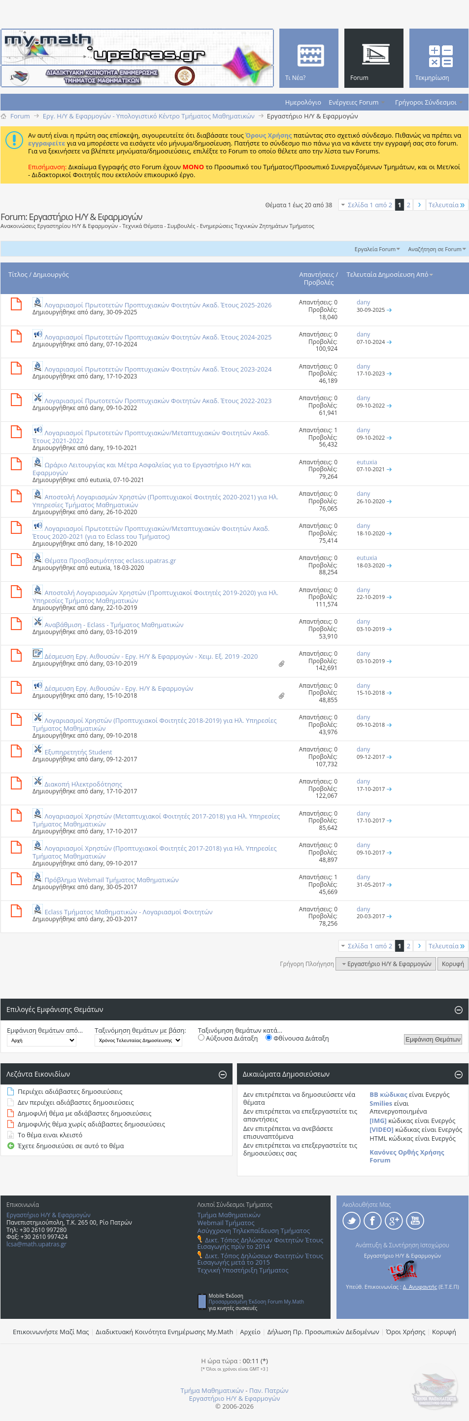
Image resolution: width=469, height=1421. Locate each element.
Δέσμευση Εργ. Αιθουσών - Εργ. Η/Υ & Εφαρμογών (118, 688)
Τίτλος (18, 274)
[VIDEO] (381, 1129)
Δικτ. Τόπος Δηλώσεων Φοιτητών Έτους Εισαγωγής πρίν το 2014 (260, 1243)
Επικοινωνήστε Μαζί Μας (51, 1331)
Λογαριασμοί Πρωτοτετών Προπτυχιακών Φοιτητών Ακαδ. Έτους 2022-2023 (157, 400)
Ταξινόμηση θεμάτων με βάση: (140, 1030)
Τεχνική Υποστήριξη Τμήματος (243, 1270)
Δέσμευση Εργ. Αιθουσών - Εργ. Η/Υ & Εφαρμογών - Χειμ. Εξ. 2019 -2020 (151, 656)
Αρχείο (250, 1331)
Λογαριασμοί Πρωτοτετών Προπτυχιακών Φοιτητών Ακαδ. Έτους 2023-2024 (157, 369)
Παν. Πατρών (269, 1390)
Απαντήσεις (317, 274)
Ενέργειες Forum (353, 102)
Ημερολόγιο (303, 102)
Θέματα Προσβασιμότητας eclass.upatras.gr (110, 560)
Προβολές (319, 282)
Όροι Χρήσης (406, 1331)
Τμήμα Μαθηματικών (229, 1214)
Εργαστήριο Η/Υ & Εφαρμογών (48, 1215)
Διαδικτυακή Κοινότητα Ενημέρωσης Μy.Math (165, 1331)
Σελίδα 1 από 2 (370, 204)
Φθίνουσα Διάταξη (297, 1038)
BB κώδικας (388, 1094)
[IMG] (378, 1120)
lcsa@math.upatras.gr (36, 1244)
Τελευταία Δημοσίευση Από (391, 274)
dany (96, 312)
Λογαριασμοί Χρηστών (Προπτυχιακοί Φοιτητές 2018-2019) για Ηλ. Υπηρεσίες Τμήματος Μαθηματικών (154, 724)
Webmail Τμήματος (226, 1222)
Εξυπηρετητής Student (78, 752)
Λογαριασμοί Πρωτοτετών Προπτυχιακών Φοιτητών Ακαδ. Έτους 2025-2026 (157, 304)
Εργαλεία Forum (375, 249)
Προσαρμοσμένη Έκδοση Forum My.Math (256, 1301)
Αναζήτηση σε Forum (435, 249)
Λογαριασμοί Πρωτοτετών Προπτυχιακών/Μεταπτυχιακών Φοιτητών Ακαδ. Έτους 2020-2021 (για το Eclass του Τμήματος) (151, 532)
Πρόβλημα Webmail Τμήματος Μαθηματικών (111, 879)
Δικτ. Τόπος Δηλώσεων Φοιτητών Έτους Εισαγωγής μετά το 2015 (260, 1259)
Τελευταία (447, 204)
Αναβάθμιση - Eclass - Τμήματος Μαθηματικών (113, 624)
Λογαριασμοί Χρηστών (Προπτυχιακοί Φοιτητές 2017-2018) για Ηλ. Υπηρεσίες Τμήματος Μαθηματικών (154, 852)
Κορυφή (453, 964)
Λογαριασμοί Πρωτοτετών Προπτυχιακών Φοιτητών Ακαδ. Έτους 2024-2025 (157, 337)
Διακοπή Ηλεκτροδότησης (83, 784)
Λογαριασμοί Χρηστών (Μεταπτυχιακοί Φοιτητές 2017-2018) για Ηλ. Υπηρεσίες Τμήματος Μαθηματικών (156, 820)
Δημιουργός (50, 274)
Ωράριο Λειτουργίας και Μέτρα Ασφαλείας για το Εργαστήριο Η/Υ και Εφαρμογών (142, 468)
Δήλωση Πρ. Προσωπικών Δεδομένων (323, 1331)
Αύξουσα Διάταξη (228, 1038)
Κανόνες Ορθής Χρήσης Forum (406, 1156)
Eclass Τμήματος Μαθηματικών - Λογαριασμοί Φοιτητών (128, 911)
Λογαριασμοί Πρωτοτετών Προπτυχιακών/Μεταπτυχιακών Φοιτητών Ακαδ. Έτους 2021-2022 (151, 436)
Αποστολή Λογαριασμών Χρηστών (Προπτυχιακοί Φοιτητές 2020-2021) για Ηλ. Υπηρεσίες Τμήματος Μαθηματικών (155, 500)
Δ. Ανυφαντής (420, 1286)
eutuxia (100, 480)
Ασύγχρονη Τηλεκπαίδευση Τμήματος (254, 1230)
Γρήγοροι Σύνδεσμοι (426, 102)
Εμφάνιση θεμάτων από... (45, 1030)
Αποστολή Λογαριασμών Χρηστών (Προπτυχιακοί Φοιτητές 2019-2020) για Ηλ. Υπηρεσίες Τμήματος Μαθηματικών (155, 596)
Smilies (380, 1103)
